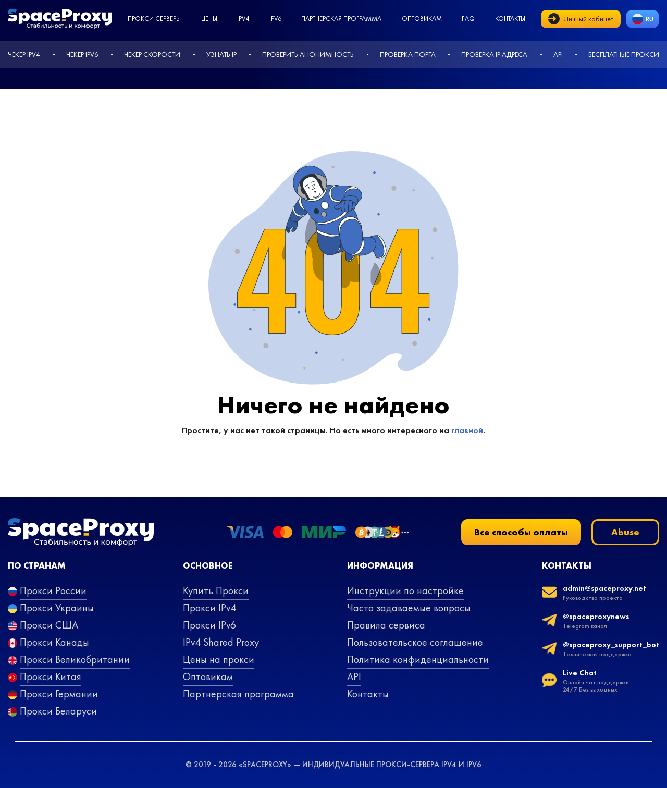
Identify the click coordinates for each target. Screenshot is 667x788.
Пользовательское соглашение (415, 642)
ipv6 (275, 18)
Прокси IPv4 (209, 607)
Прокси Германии (59, 693)
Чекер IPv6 (82, 54)
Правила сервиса (386, 625)
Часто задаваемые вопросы (409, 607)
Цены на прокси (218, 659)
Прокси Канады (54, 642)
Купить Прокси (216, 590)
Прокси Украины (57, 607)
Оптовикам (422, 18)
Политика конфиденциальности (418, 659)
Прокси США (49, 625)
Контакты (510, 18)
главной (467, 430)
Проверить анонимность (308, 54)
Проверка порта (408, 54)
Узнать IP (221, 54)
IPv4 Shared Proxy (221, 642)
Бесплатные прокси (623, 54)
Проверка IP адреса (494, 54)
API (558, 54)
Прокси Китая (50, 676)
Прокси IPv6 (209, 625)
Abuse (625, 532)
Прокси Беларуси (58, 711)
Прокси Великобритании (75, 659)
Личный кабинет (580, 18)
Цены (209, 18)
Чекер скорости (152, 54)
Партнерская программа (341, 18)
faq (468, 18)
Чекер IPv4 (24, 54)
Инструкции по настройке (405, 590)
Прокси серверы (154, 18)
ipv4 (243, 18)
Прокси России (53, 590)
